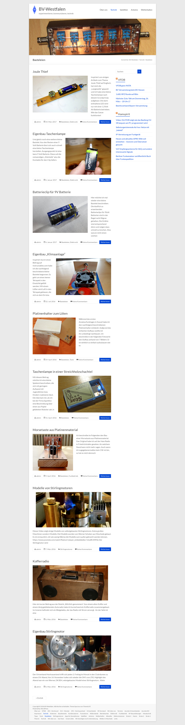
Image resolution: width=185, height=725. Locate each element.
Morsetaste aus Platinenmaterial (55, 430)
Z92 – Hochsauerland (79, 711)
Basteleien (65, 122)
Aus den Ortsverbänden (134, 711)
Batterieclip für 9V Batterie (52, 192)
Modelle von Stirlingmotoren (52, 488)
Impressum (38, 713)
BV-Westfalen (52, 9)
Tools (72, 360)
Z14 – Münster (65, 711)
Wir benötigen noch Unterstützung (102, 718)
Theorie (51, 718)
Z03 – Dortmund (53, 711)
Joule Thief (40, 71)
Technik (113, 10)
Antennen (54, 713)
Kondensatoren (74, 713)
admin (38, 122)
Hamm (148, 716)
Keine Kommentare (89, 122)
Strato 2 (37, 718)
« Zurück (39, 698)
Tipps (46, 716)
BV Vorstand (103, 711)
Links (131, 718)
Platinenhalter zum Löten (50, 313)
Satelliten (124, 10)
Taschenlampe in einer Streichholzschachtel (62, 372)
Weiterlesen (105, 122)
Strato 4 (141, 716)
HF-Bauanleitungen (137, 713)
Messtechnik (39, 716)
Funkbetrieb (73, 476)
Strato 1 (44, 718)
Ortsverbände (92, 711)
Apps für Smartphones (83, 716)
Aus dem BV (148, 711)
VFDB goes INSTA (123, 85)
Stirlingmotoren (66, 549)
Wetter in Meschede (121, 718)
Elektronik (74, 122)
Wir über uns (113, 711)
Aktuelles (121, 716)
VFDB (121, 79)
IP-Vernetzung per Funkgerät (128, 134)
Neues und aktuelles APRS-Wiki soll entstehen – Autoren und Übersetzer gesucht (131, 142)
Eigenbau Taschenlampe (49, 134)
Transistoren (85, 713)
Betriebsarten (106, 713)
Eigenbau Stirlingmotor (49, 631)
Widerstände (96, 713)
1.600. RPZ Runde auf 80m (127, 94)
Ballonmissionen (131, 716)
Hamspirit (124, 114)
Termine (122, 711)
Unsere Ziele (85, 718)
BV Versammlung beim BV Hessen (130, 90)
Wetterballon (146, 10)
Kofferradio (41, 561)
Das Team (76, 718)
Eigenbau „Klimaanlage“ (49, 254)
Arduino (134, 10)
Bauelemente (63, 713)
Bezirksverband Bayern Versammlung (131, 105)
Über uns (103, 10)
